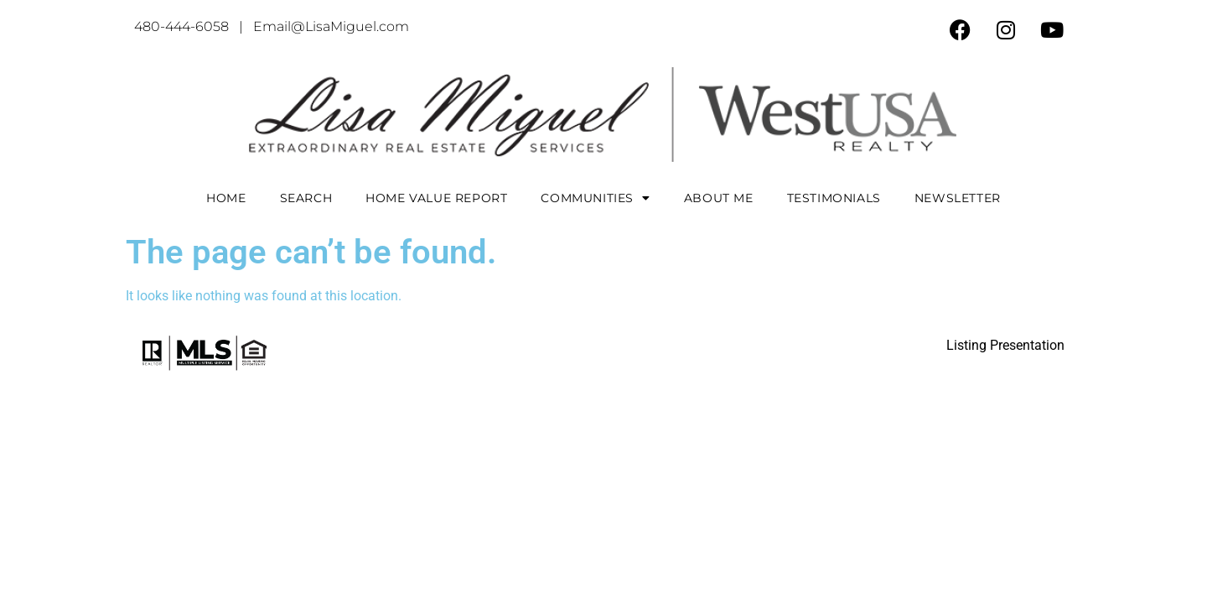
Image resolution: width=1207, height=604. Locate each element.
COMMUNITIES (595, 198)
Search (306, 198)
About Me (719, 198)
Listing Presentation (1005, 345)
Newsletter (957, 198)
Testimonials (834, 198)
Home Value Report (436, 198)
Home (226, 198)
